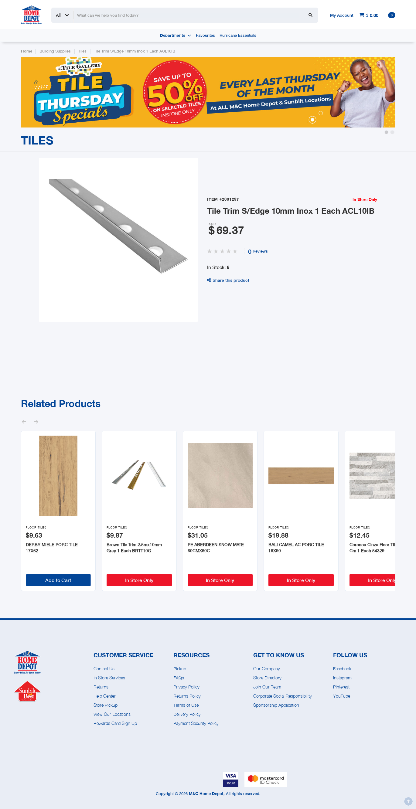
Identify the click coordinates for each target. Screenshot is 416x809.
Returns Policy (187, 696)
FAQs (178, 677)
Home (26, 51)
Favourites (205, 35)
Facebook (342, 668)
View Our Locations (112, 714)
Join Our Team (267, 686)
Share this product (228, 280)
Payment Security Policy (196, 723)
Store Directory (267, 677)
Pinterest (341, 686)
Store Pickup (106, 705)
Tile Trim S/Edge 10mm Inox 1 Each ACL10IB (134, 51)
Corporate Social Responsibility (282, 696)
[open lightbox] (118, 240)
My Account (341, 15)
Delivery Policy (187, 714)
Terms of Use (186, 705)
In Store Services (109, 677)
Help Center (105, 696)
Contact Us (104, 668)
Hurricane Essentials (238, 35)
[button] (386, 132)
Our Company (266, 668)
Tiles (82, 51)
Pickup (179, 668)
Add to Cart (58, 580)
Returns (101, 686)
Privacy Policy (186, 686)
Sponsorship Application (276, 705)
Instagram (342, 677)
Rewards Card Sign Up (115, 723)
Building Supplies (55, 51)
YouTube (341, 696)
